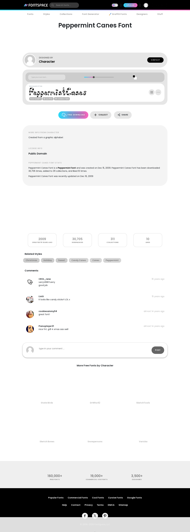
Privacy (89, 504)
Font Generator (90, 14)
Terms (100, 504)
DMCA (111, 504)
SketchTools (143, 402)
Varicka (143, 441)
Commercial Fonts (78, 497)
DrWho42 (95, 402)
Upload (130, 5)
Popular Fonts (56, 497)
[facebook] (85, 516)
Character (47, 61)
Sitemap (123, 504)
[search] (64, 5)
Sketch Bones (47, 441)
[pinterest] (105, 516)
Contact (155, 60)
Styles (46, 14)
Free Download (73, 115)
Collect (101, 115)
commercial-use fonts (97, 479)
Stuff (160, 14)
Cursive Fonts (115, 497)
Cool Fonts (98, 497)
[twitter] (95, 516)
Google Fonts (134, 497)
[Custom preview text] (46, 77)
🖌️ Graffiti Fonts (118, 14)
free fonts (55, 479)
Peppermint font (67, 167)
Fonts (30, 14)
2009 (42, 239)
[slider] (94, 77)
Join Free (159, 5)
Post (158, 350)
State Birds (47, 402)
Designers (142, 14)
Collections (66, 14)
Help (64, 504)
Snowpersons (95, 441)
